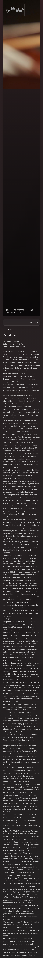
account (11, 312)
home (8, 310)
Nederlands (29, 322)
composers (19, 310)
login (36, 322)
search (31, 310)
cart (20, 312)
